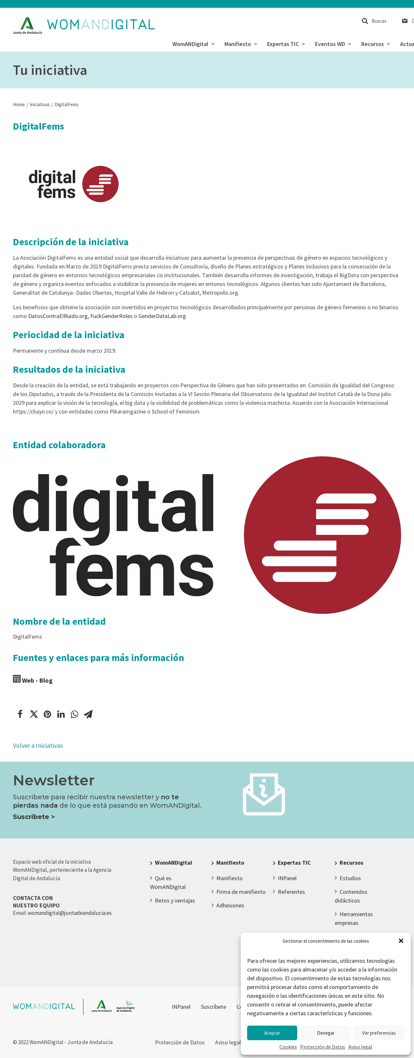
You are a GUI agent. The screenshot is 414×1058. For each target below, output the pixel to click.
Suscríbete (213, 1006)
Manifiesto (240, 44)
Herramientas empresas (354, 918)
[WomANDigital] (84, 25)
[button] (401, 941)
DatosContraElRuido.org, (58, 316)
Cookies (288, 1046)
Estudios (350, 878)
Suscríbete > (34, 817)
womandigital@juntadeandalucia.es (70, 912)
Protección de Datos (322, 1046)
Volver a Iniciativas (38, 745)
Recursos (375, 44)
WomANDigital (193, 44)
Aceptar (272, 1033)
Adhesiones (230, 905)
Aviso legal (360, 1046)
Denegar (325, 1033)
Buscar (379, 20)
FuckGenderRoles (111, 316)
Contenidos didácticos (351, 896)
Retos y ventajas (175, 900)
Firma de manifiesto (241, 891)
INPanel (287, 878)
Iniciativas (40, 104)
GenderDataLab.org (162, 316)
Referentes (291, 891)
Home (19, 104)
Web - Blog (37, 680)
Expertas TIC (286, 44)
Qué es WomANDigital (168, 882)
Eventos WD (333, 44)
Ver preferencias (379, 1033)
